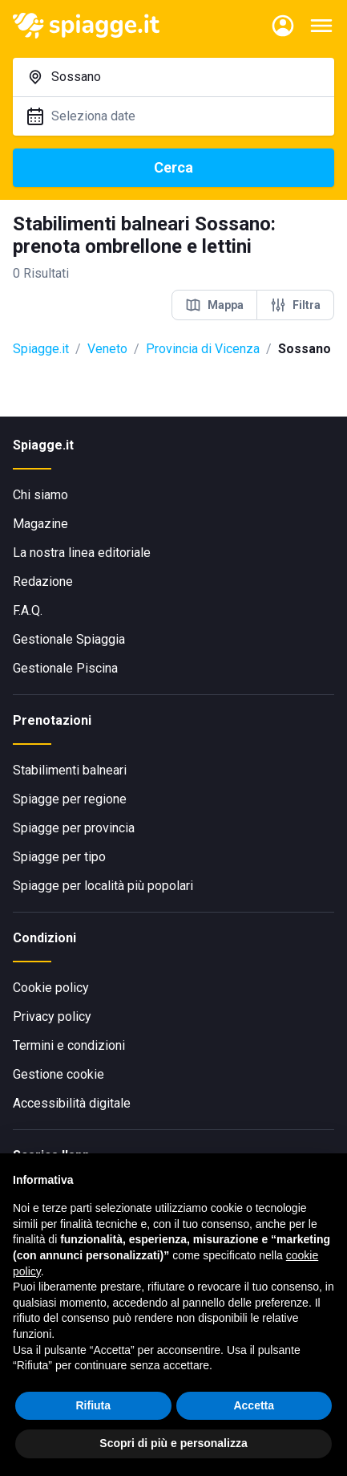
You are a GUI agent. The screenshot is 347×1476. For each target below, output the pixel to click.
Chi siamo (40, 494)
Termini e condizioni (69, 1045)
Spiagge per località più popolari (103, 885)
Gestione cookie (58, 1074)
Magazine (40, 523)
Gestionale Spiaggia (69, 639)
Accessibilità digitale (72, 1103)
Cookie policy (51, 987)
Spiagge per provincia (74, 828)
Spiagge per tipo (59, 856)
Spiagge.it (41, 348)
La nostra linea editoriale (82, 552)
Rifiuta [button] (93, 1405)
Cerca (173, 167)
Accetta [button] (253, 1405)
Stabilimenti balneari (70, 770)
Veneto (107, 348)
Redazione (43, 581)
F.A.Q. (27, 610)
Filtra (295, 305)
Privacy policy (52, 1016)
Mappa (214, 305)
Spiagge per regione (70, 799)
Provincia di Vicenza (203, 348)
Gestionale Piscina (65, 668)
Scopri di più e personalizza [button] (173, 1443)
